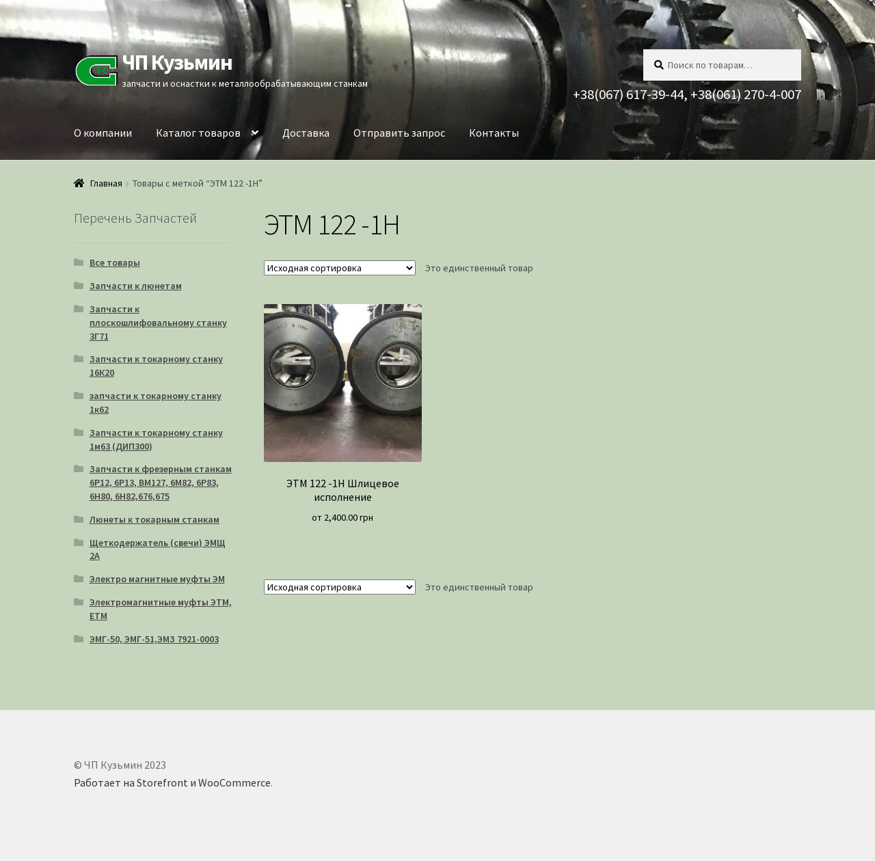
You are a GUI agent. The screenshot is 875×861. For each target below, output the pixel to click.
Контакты (494, 132)
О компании (103, 132)
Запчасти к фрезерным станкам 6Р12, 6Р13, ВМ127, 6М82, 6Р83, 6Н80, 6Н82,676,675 (161, 482)
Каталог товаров (198, 132)
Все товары (115, 262)
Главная (106, 183)
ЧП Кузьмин (177, 62)
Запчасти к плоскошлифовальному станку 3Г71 (158, 322)
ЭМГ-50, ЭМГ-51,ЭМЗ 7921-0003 (154, 639)
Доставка (305, 132)
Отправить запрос (399, 132)
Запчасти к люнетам (136, 285)
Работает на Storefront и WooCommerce (172, 782)
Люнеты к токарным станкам (154, 519)
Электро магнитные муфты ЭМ (157, 579)
